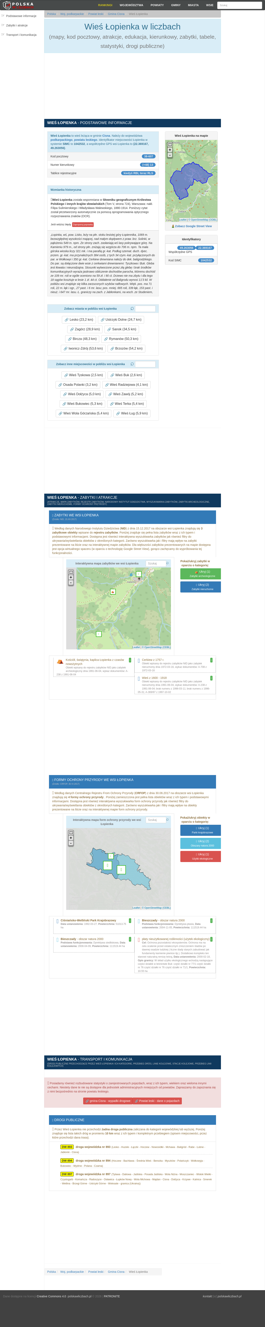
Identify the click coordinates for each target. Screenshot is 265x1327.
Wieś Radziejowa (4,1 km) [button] (126, 385)
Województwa (131, 5)
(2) (202, 587)
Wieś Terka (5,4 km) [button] (127, 404)
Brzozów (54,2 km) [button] (126, 348)
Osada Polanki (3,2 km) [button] (78, 385)
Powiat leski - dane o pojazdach (157, 1097)
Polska (51, 14)
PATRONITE (112, 1292)
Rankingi (105, 5)
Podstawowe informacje (21, 16)
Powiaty (157, 5)
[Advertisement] (242, 84)
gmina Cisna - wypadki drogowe (107, 1097)
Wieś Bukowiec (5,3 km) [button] (82, 404)
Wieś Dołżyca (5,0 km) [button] (82, 394)
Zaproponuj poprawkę (83, 224)
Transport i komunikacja (21, 34)
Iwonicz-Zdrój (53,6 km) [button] (83, 348)
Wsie (210, 5)
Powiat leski (95, 14)
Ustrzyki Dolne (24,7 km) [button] (121, 320)
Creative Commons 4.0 (51, 1292)
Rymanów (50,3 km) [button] (121, 339)
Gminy (176, 5)
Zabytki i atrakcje (17, 25)
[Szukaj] (239, 5)
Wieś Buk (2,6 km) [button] (126, 375)
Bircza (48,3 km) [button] (82, 339)
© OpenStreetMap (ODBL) (203, 219)
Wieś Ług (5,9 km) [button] (132, 413)
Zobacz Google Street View (193, 226)
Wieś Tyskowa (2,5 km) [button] (83, 375)
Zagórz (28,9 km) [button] (85, 329)
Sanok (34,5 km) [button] (121, 329)
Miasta (193, 5)
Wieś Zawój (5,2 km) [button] (125, 394)
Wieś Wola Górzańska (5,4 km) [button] (83, 413)
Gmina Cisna (116, 14)
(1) (202, 574)
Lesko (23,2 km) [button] (79, 320)
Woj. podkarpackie (71, 14)
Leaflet (183, 219)
